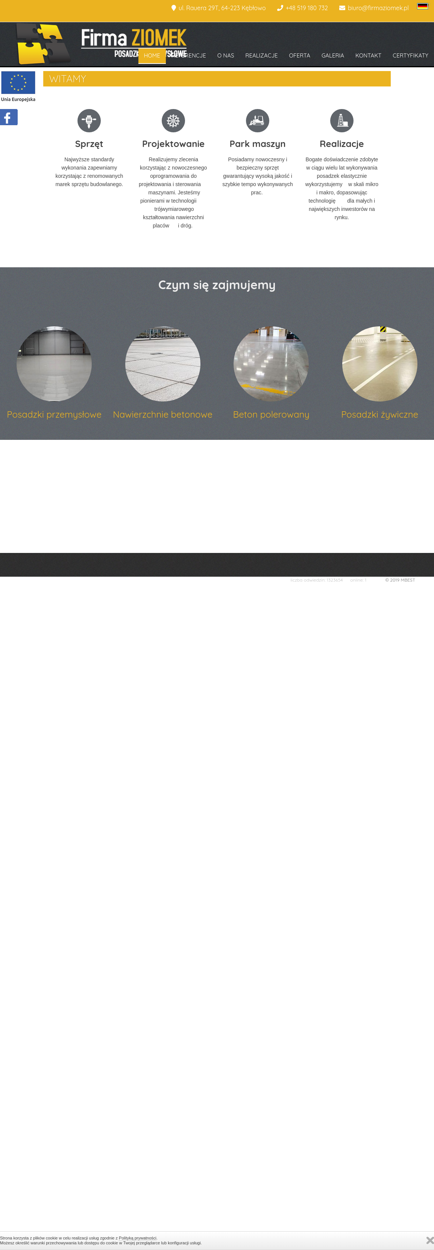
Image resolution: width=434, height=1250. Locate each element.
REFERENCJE (188, 55)
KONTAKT (368, 55)
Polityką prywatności (137, 1238)
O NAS (225, 55)
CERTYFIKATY (410, 55)
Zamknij (430, 1240)
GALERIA (333, 55)
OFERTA (299, 55)
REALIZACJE (261, 55)
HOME (152, 55)
